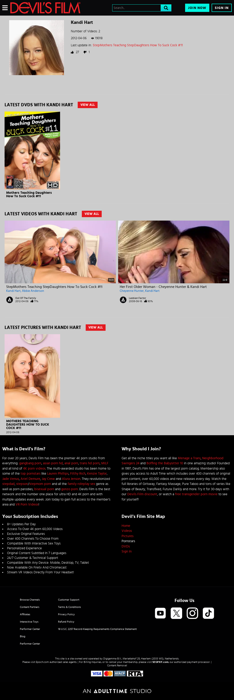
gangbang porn (30, 463)
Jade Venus (10, 479)
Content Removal (117, 665)
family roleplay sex (81, 484)
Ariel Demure (30, 479)
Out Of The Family (25, 298)
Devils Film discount (142, 494)
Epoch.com (42, 662)
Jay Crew (48, 479)
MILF (104, 463)
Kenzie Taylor (97, 473)
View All (87, 105)
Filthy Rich (77, 473)
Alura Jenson (71, 479)
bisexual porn (44, 489)
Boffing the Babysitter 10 (164, 463)
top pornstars (30, 473)
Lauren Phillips (58, 473)
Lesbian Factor (137, 298)
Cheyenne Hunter (132, 291)
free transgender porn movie (196, 494)
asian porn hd (53, 463)
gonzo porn (69, 489)
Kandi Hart (13, 291)
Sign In (222, 8)
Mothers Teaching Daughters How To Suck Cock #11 (29, 194)
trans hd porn (90, 463)
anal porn (71, 463)
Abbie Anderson (33, 291)
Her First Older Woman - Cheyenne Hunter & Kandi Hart (163, 287)
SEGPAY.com (160, 662)
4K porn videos (34, 468)
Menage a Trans (189, 458)
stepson (22, 484)
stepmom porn (40, 484)
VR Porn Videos (27, 504)
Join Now (197, 8)
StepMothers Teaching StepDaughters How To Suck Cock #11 (138, 45)
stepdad (8, 484)
